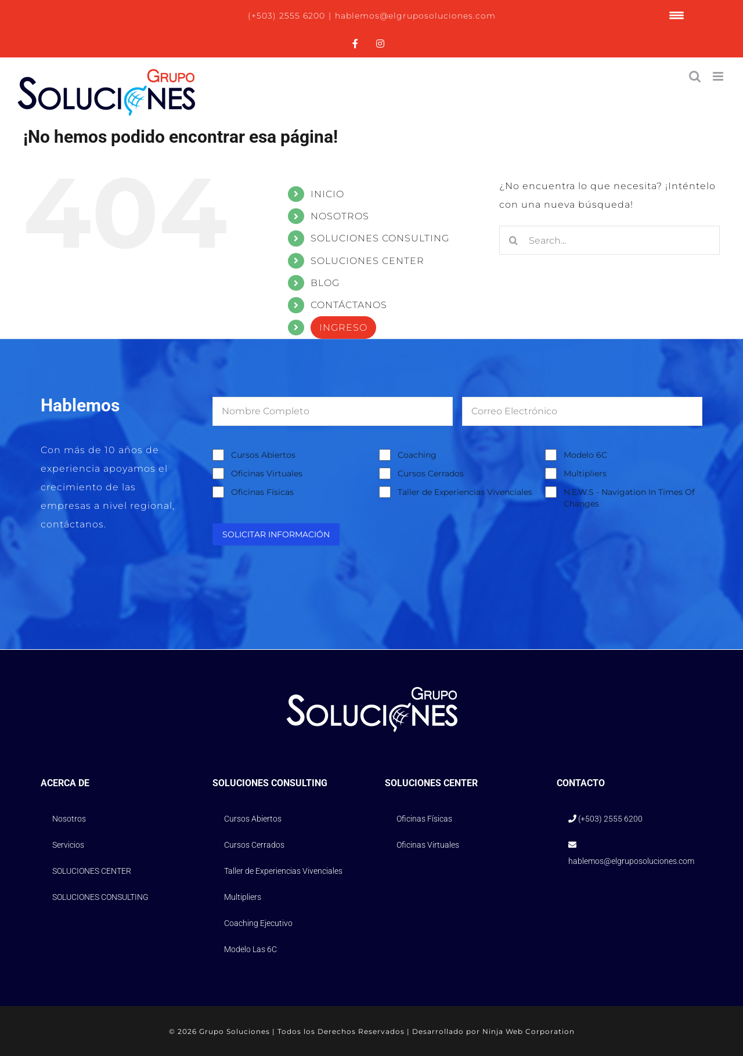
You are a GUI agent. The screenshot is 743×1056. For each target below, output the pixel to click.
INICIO (327, 194)
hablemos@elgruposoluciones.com (415, 15)
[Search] (513, 240)
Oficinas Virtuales (266, 473)
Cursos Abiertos (263, 455)
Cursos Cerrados (431, 473)
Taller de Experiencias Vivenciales (465, 492)
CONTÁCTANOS (349, 304)
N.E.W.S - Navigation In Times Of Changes (629, 498)
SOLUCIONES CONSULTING (380, 238)
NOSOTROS (340, 216)
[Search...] (609, 240)
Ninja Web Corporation (528, 1031)
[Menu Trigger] (676, 15)
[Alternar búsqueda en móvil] (695, 76)
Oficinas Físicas (262, 492)
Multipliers (585, 473)
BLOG (325, 282)
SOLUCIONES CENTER (367, 260)
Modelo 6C (585, 455)
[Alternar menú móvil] (719, 76)
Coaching (417, 455)
